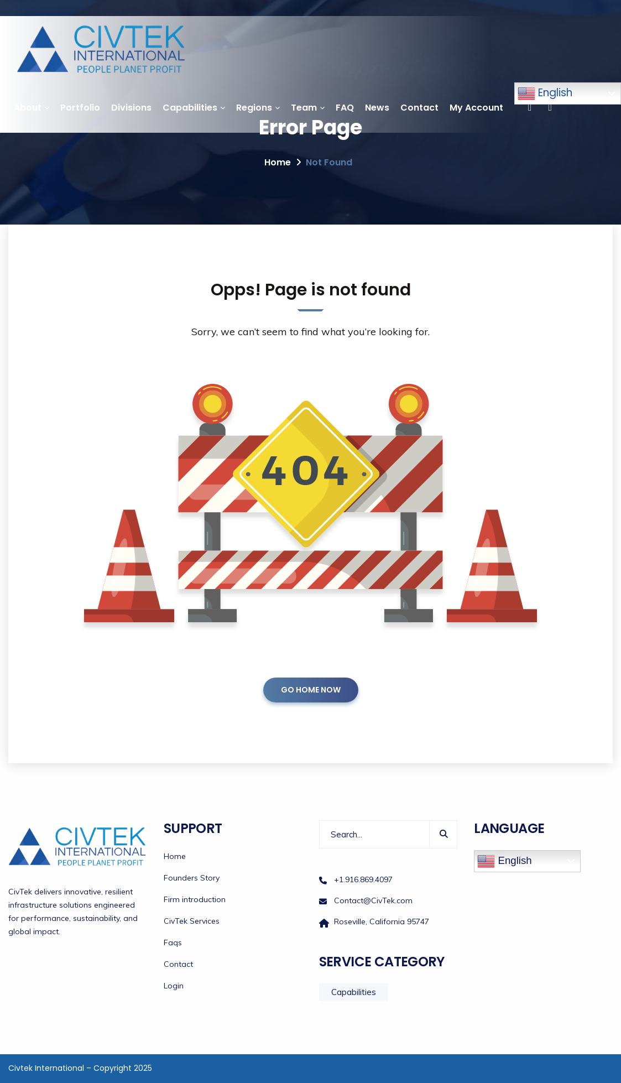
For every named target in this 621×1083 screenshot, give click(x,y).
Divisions (131, 107)
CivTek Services (192, 921)
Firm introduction (195, 899)
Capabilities (190, 107)
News (377, 107)
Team (304, 107)
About (27, 107)
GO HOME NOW (311, 689)
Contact (419, 107)
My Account (476, 107)
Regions (254, 107)
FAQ (345, 107)
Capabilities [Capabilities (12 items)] (353, 992)
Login (174, 986)
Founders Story (192, 878)
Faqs (173, 942)
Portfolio (80, 107)
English (545, 93)
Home (277, 162)
